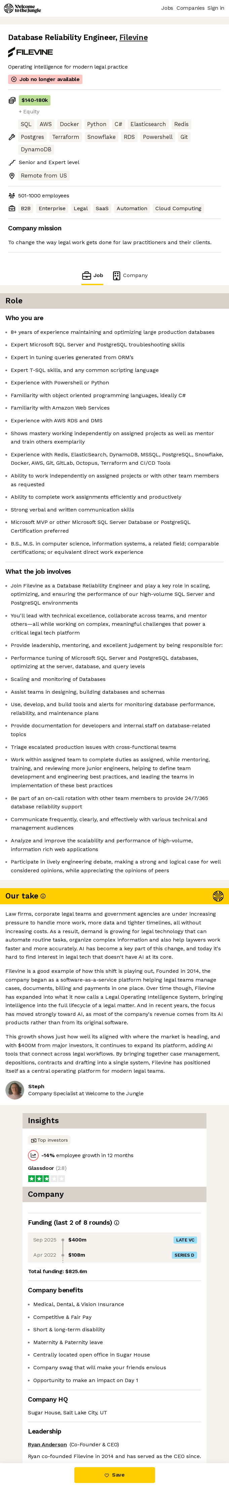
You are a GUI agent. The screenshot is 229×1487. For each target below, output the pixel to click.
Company (129, 275)
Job (92, 275)
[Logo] (22, 8)
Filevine (133, 37)
